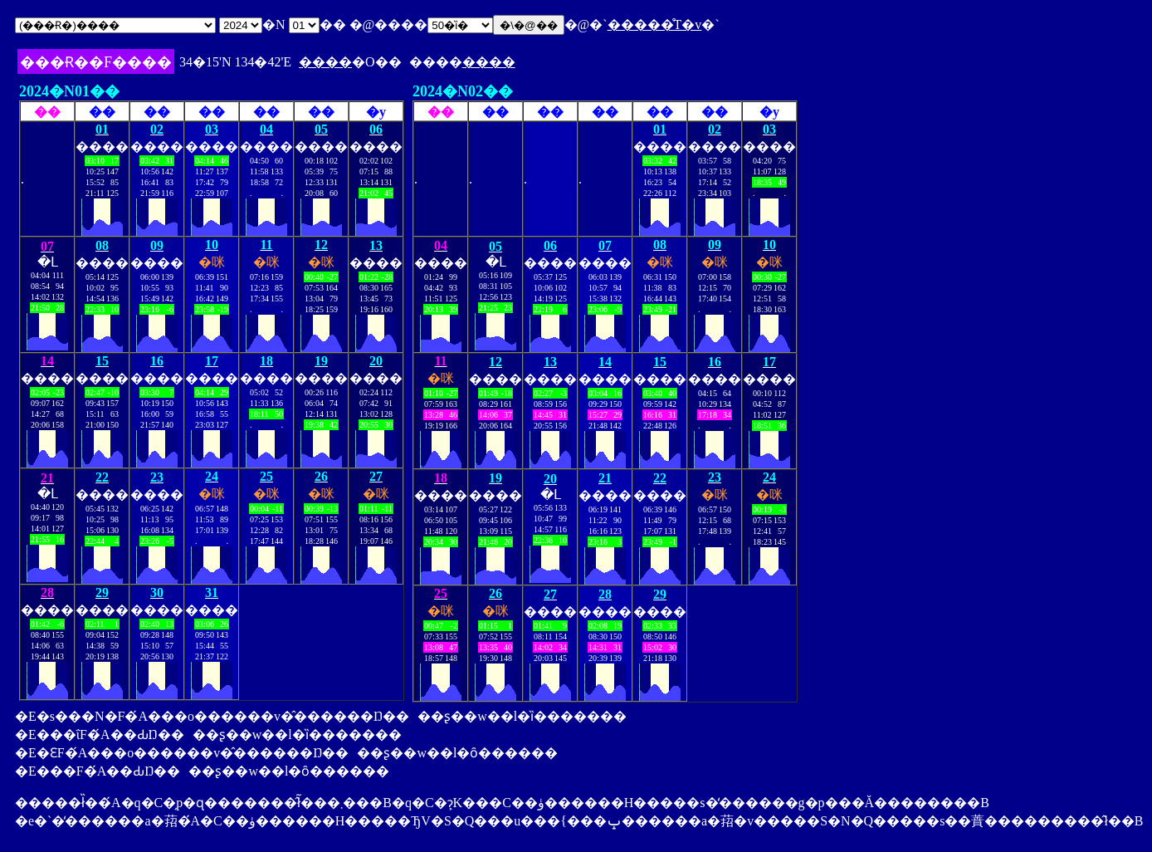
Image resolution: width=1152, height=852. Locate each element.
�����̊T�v (655, 24)
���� (325, 62)
